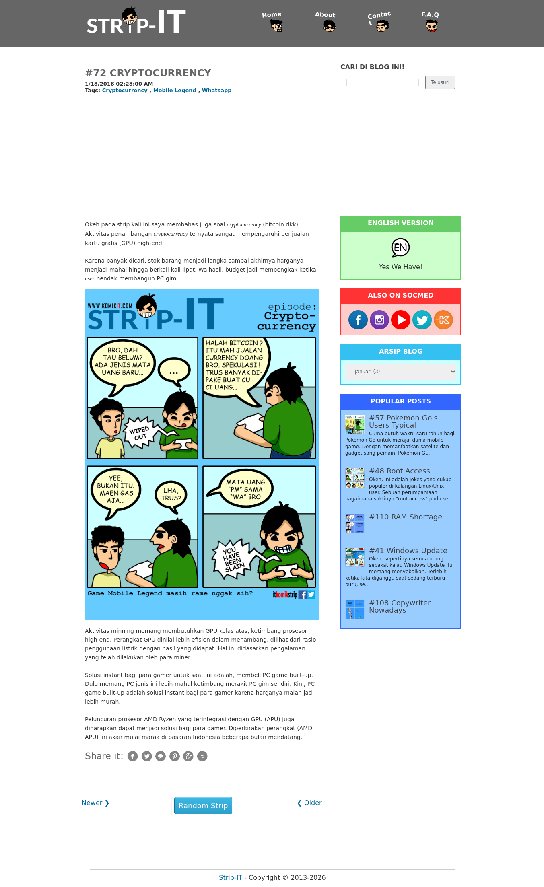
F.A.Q (430, 15)
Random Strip (203, 805)
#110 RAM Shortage (405, 517)
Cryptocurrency (125, 90)
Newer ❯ (96, 803)
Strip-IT (230, 877)
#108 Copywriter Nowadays (400, 606)
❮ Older (309, 803)
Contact (379, 18)
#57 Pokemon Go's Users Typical (403, 421)
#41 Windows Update (408, 550)
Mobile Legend (175, 90)
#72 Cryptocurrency (148, 73)
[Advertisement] (202, 157)
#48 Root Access (399, 471)
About (325, 15)
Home (272, 15)
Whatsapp (217, 90)
